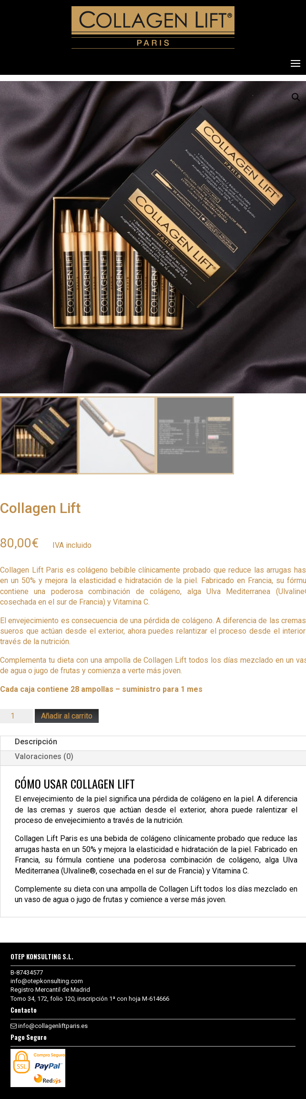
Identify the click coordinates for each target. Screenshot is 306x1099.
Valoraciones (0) (44, 756)
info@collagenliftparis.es (53, 1025)
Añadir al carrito (66, 715)
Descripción (36, 741)
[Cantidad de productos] (16, 716)
